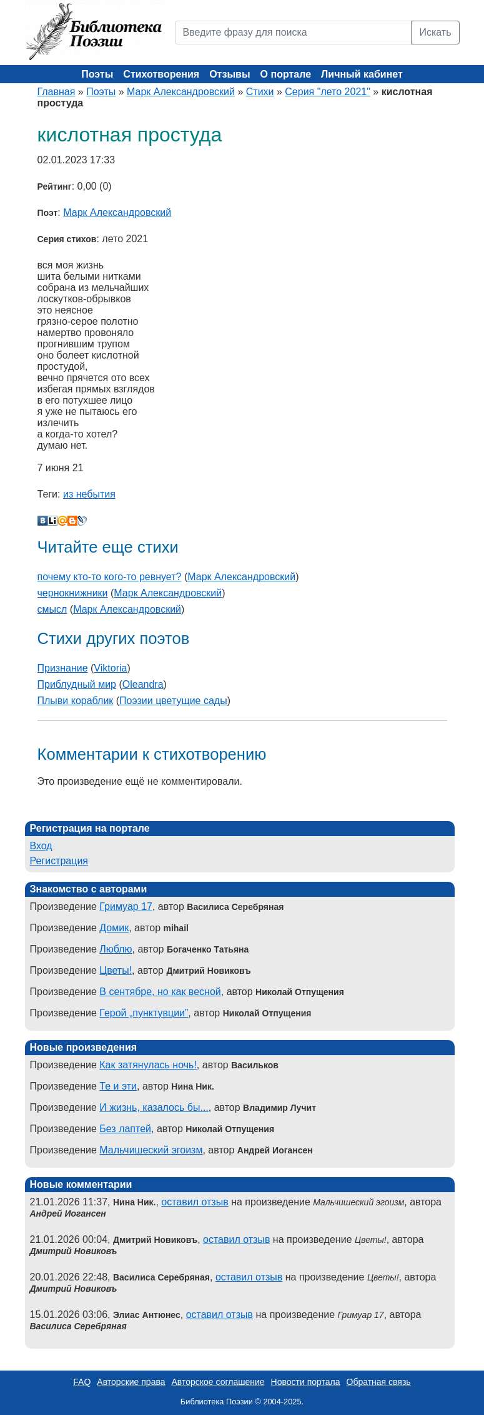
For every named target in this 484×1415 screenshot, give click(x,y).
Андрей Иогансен (68, 1213)
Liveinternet (52, 521)
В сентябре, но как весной (159, 991)
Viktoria (110, 668)
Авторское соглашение (217, 1382)
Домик (114, 927)
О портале (285, 74)
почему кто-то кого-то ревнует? (109, 576)
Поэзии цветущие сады (173, 700)
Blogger (72, 521)
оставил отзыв (194, 1202)
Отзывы (229, 74)
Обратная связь (379, 1382)
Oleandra (143, 684)
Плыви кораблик (75, 700)
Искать (435, 32)
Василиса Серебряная (78, 1326)
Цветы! (115, 970)
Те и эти (118, 1086)
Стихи (260, 91)
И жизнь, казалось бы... (153, 1107)
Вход (41, 845)
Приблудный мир (76, 684)
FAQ (82, 1382)
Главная (56, 91)
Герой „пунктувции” (143, 1013)
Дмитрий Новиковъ (73, 1251)
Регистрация (59, 861)
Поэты (97, 74)
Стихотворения (161, 74)
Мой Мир (62, 521)
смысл (52, 609)
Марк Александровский (181, 91)
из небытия (89, 494)
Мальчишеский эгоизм (150, 1150)
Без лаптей (125, 1128)
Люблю (115, 949)
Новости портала (305, 1382)
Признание (62, 668)
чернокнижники (72, 593)
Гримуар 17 (125, 906)
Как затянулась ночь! (148, 1065)
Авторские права (131, 1382)
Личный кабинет (362, 74)
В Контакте (42, 521)
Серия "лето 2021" (327, 91)
